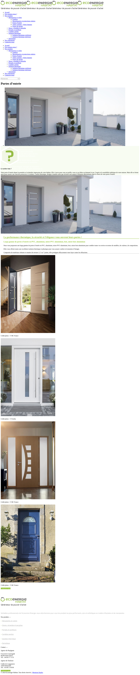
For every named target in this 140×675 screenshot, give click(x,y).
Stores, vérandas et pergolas (12, 625)
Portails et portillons (9, 630)
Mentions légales (37, 672)
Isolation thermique (9, 639)
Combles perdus (8, 634)
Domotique (6, 643)
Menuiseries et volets (9, 621)
